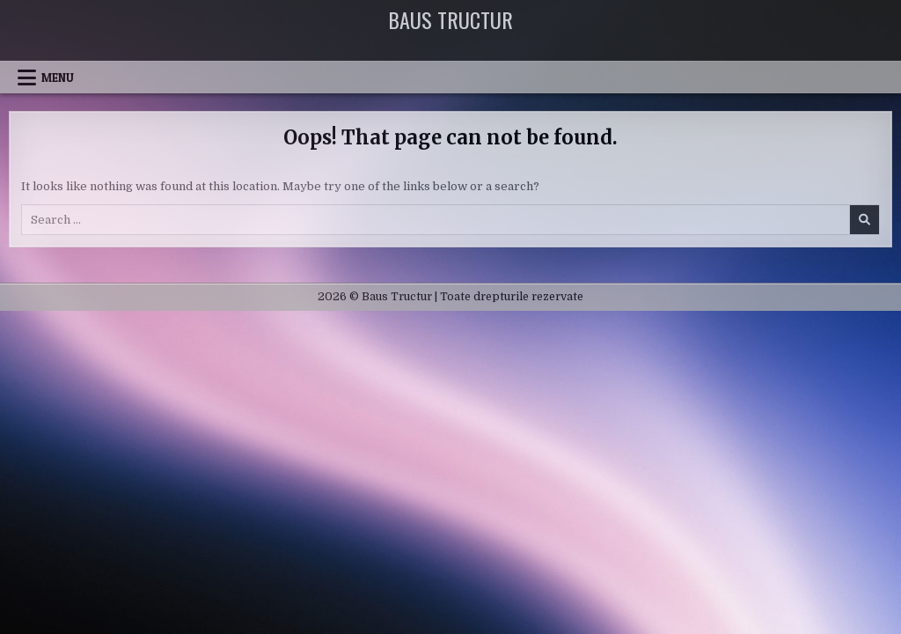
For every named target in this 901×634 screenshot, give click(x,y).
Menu (57, 77)
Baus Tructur (450, 19)
